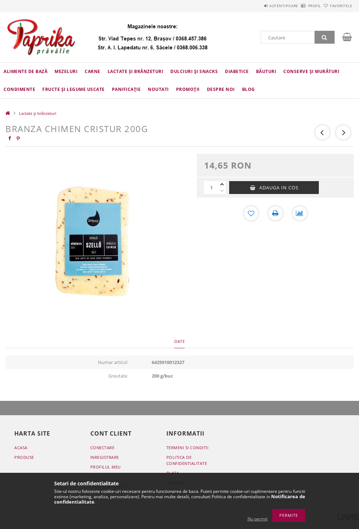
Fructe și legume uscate (73, 89)
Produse (24, 457)
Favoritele (337, 5)
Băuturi (266, 71)
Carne (92, 71)
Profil (302, 5)
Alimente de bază (25, 71)
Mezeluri (66, 71)
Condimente (19, 89)
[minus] (222, 191)
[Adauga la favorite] (251, 213)
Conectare (102, 447)
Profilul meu (105, 467)
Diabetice (237, 71)
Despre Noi (221, 89)
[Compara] (299, 213)
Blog (248, 89)
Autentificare (263, 5)
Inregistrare (104, 457)
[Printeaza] (275, 213)
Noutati (158, 89)
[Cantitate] (211, 187)
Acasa (21, 447)
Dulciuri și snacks (194, 71)
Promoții (188, 89)
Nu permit (257, 519)
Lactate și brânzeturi (136, 71)
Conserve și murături (311, 71)
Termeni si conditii (187, 447)
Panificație (126, 89)
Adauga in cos (278, 187)
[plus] (222, 184)
